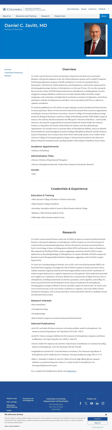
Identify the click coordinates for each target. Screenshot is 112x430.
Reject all (97, 423)
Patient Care (57, 16)
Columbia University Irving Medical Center (56, 2)
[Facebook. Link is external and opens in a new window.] (80, 403)
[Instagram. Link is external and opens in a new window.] (102, 403)
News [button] (105, 16)
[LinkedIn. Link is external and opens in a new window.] (97, 403)
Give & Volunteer (74, 9)
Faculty (84, 9)
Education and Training (12, 406)
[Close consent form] (106, 414)
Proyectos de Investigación (28, 399)
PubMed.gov (72, 371)
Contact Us (93, 9)
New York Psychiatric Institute (69, 388)
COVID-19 (102, 9)
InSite (9, 410)
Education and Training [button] (25, 16)
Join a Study (11, 402)
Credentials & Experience (13, 72)
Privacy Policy (98, 427)
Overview (8, 69)
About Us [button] (7, 16)
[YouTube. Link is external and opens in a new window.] (91, 403)
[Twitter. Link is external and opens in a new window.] (86, 403)
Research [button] (43, 16)
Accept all (98, 419)
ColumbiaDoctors (94, 387)
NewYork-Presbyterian (43, 388)
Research (8, 76)
